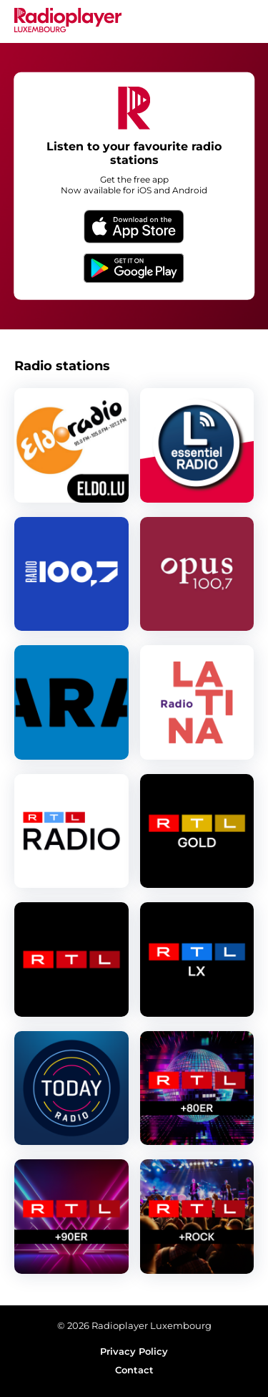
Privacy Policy (134, 1351)
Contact (134, 1370)
